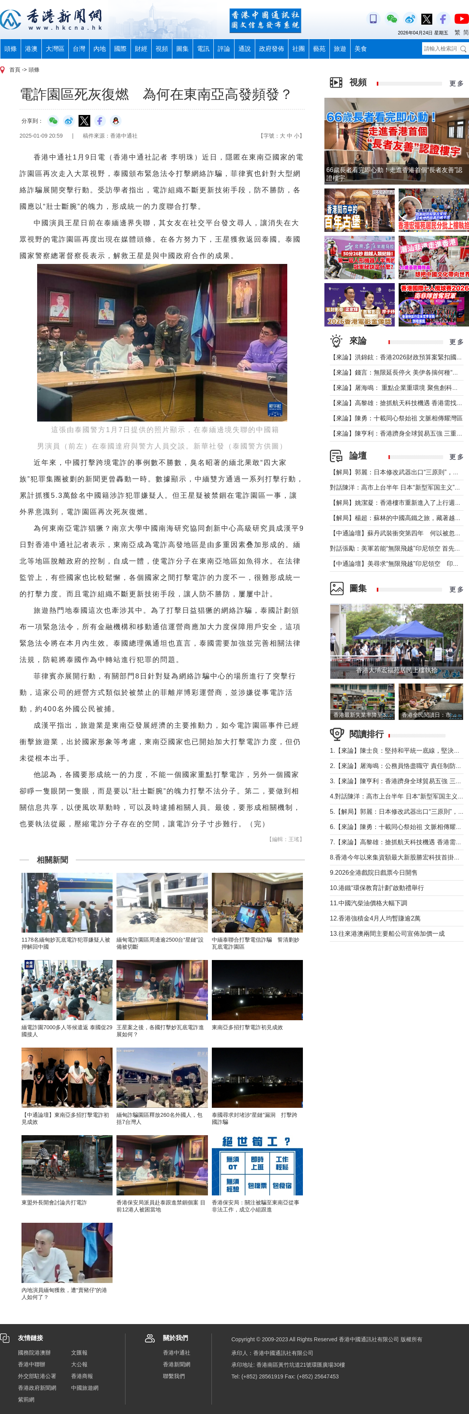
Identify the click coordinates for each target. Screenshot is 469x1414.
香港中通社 (176, 1352)
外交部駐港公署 (37, 1376)
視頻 (162, 48)
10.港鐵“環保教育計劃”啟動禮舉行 (377, 888)
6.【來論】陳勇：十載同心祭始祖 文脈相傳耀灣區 (399, 827)
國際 (120, 48)
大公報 (79, 1364)
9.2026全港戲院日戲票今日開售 (374, 872)
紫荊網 (26, 1399)
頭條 (10, 48)
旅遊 (340, 48)
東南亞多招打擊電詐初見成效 (247, 1027)
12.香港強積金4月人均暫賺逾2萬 (375, 918)
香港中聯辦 (31, 1364)
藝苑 (319, 48)
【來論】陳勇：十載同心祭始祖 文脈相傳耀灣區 (396, 418)
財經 (141, 48)
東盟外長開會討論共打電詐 (54, 1202)
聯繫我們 (174, 1376)
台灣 (79, 48)
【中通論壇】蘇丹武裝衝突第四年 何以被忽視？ (398, 533)
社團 (298, 48)
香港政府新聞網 (37, 1388)
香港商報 (82, 1376)
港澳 (31, 48)
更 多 (456, 83)
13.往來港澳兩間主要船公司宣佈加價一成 (387, 933)
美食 (360, 48)
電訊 (203, 48)
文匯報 (79, 1352)
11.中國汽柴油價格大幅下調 (368, 903)
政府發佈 (271, 48)
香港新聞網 (176, 1364)
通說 (244, 48)
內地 (99, 48)
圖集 (182, 48)
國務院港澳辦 (34, 1352)
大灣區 (55, 48)
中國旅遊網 (84, 1388)
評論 (224, 48)
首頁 (14, 69)
